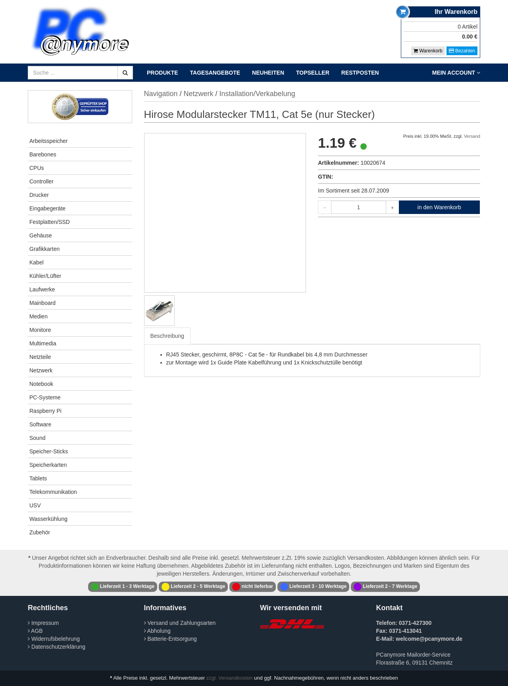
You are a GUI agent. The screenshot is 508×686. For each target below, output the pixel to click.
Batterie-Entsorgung (170, 639)
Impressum (43, 623)
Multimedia (42, 343)
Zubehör (39, 532)
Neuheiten (268, 72)
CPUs (36, 168)
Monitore (40, 330)
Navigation (161, 94)
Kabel (36, 262)
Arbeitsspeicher (48, 141)
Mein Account (456, 72)
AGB (35, 631)
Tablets (38, 478)
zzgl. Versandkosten (229, 678)
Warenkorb (428, 51)
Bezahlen (462, 51)
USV (35, 505)
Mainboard (42, 303)
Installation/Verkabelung (257, 94)
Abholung (157, 631)
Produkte (162, 72)
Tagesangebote (215, 72)
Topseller (312, 72)
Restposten (360, 72)
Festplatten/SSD (49, 222)
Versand (472, 136)
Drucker (39, 195)
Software (40, 424)
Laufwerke (42, 289)
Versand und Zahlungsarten (180, 623)
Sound (37, 438)
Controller (41, 181)
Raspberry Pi (45, 411)
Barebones (42, 154)
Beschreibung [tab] (167, 336)
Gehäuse (40, 235)
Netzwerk (40, 370)
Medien (38, 316)
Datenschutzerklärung (56, 647)
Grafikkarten (44, 249)
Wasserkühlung (48, 519)
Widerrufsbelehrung (54, 639)
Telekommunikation (53, 492)
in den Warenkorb (439, 207)
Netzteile (40, 357)
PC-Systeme (45, 397)
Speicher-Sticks (48, 451)
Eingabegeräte (47, 208)
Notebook (41, 384)
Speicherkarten (48, 465)
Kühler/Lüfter (45, 276)
